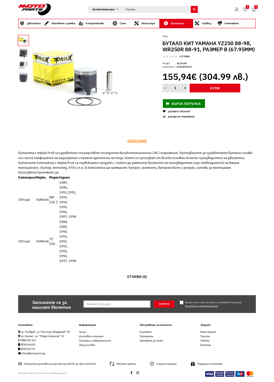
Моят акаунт (208, 332)
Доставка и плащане (91, 336)
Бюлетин (205, 345)
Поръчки (205, 336)
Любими (204, 340)
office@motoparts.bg (33, 353)
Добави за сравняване (181, 116)
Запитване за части (151, 340)
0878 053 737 (27, 349)
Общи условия (87, 345)
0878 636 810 (27, 344)
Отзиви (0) (137, 276)
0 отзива (184, 56)
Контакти (146, 332)
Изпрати (164, 303)
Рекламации (146, 336)
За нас (82, 332)
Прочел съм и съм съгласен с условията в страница (213, 304)
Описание (137, 140)
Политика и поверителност (95, 340)
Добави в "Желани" (179, 111)
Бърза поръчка (184, 103)
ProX (165, 36)
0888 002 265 (28, 340)
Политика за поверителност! (201, 306)
